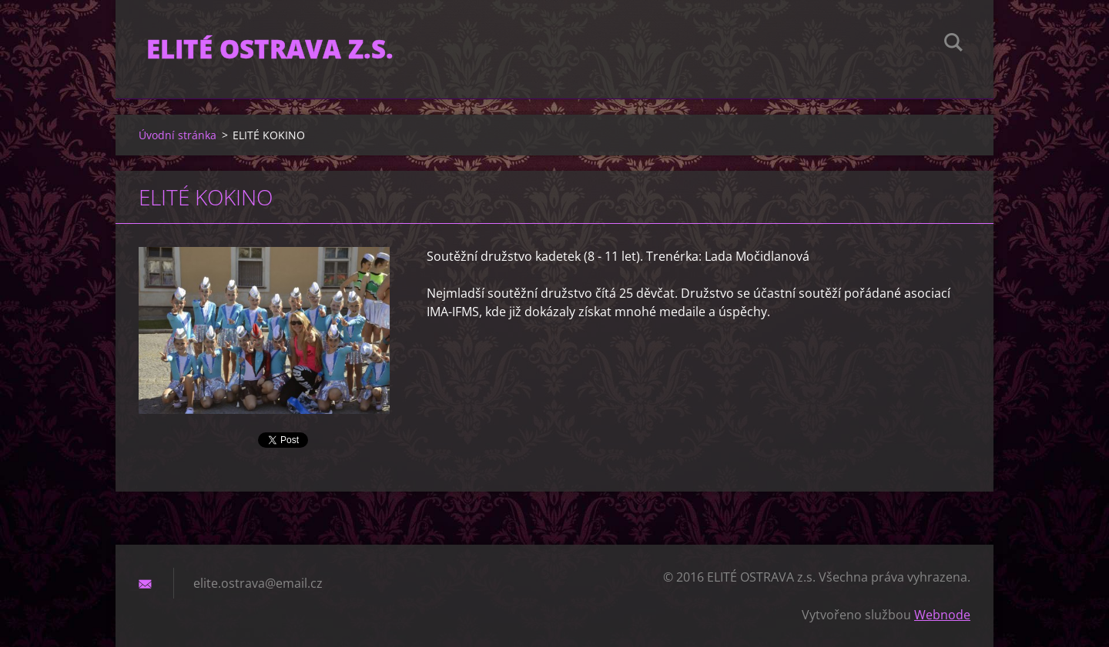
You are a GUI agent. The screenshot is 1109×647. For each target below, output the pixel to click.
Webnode (942, 614)
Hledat (953, 44)
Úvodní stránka (177, 135)
